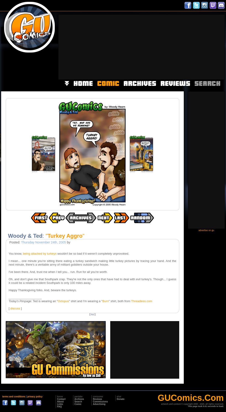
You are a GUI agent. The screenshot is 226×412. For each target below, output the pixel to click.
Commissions (100, 401)
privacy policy (34, 396)
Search (78, 401)
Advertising (99, 404)
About (60, 401)
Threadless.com (141, 301)
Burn (105, 301)
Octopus (63, 301)
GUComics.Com (191, 398)
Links (60, 404)
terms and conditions (13, 396)
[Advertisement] (166, 47)
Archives (79, 399)
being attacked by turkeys (39, 253)
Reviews (97, 399)
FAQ (59, 406)
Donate (120, 399)
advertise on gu (206, 230)
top (92, 314)
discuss (15, 308)
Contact (61, 399)
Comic (77, 404)
